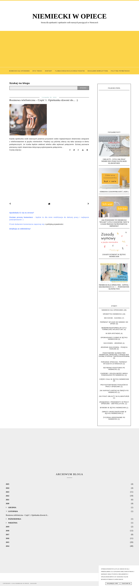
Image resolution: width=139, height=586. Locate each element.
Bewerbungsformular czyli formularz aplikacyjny (114, 328)
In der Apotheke (113, 333)
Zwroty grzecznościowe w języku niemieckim (114, 412)
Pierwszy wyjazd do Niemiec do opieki (114, 323)
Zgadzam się (126, 583)
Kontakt (48, 71)
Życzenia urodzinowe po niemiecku (114, 418)
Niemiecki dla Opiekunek (19, 71)
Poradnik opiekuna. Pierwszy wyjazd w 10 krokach (114, 362)
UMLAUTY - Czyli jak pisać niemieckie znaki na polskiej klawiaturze (114, 161)
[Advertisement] (69, 47)
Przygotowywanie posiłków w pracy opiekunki (114, 385)
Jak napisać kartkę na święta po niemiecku (114, 391)
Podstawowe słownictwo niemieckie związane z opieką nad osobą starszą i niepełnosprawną (114, 354)
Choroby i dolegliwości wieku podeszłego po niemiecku (114, 374)
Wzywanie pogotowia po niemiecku (114, 368)
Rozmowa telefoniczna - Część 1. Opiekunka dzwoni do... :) (43, 100)
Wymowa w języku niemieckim (113, 407)
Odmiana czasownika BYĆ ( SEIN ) (114, 192)
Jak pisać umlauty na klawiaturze (114, 396)
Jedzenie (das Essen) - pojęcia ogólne (114, 348)
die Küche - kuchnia (112, 318)
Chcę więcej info (112, 583)
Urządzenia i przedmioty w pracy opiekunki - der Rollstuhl (114, 403)
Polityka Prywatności (120, 71)
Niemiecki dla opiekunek (112, 310)
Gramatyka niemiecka (112, 314)
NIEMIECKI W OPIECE (69, 16)
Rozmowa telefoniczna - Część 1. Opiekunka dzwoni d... (27, 515)
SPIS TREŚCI (37, 71)
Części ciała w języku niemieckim (114, 379)
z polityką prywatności (54, 224)
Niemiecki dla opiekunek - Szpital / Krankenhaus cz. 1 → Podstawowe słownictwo (114, 287)
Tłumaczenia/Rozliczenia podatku (70, 71)
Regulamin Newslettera (98, 71)
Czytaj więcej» (15, 150)
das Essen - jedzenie (113, 343)
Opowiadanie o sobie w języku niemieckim (114, 338)
